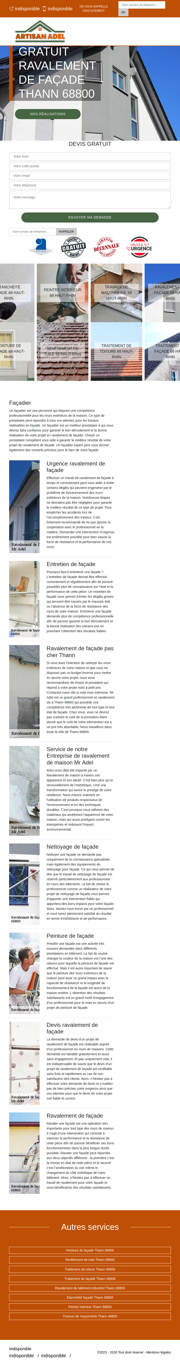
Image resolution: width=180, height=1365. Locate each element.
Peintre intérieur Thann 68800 (90, 1307)
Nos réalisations (47, 114)
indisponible (23, 8)
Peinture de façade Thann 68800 (90, 1250)
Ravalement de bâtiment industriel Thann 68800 (90, 1288)
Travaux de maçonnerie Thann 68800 (90, 1316)
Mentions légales (158, 1352)
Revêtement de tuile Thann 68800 (90, 1260)
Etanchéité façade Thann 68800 (90, 1297)
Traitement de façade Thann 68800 (90, 1279)
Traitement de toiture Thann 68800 (90, 1269)
